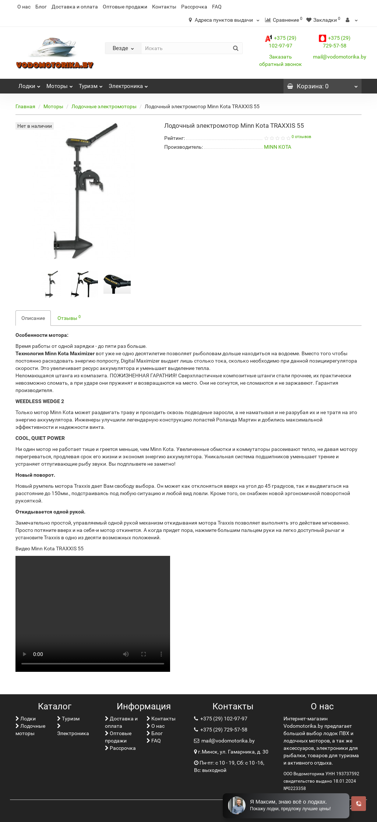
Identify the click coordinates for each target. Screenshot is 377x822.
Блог (41, 7)
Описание (33, 318)
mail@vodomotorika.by (339, 57)
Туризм (91, 84)
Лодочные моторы (30, 729)
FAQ (217, 7)
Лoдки (29, 84)
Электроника (128, 84)
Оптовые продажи (125, 7)
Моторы (59, 84)
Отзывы (69, 317)
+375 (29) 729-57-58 (223, 730)
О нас (24, 7)
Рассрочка (194, 7)
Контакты (164, 7)
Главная (25, 106)
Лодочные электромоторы (104, 106)
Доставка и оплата (75, 7)
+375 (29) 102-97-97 (223, 719)
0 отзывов (301, 136)
